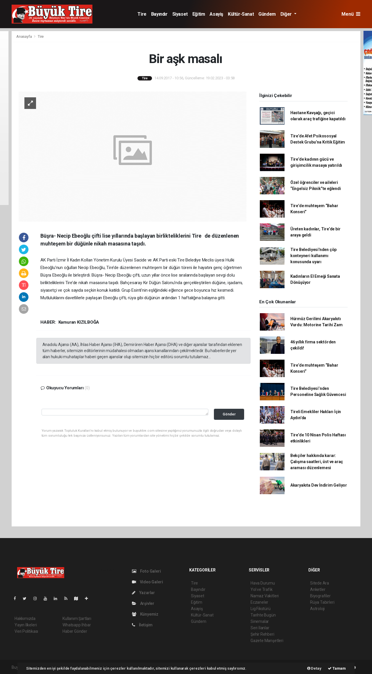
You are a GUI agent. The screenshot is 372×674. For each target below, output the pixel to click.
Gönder (229, 414)
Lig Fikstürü (261, 608)
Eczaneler (259, 602)
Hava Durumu (263, 583)
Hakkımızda (25, 618)
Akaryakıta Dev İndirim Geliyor (318, 485)
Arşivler (143, 603)
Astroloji (317, 608)
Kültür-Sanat (241, 14)
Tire (141, 14)
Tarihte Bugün (263, 615)
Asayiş (216, 14)
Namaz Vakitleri (265, 596)
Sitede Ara (319, 583)
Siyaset (180, 14)
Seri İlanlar (260, 627)
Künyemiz (145, 614)
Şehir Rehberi (262, 634)
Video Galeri (147, 582)
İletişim (142, 625)
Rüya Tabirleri (322, 602)
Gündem (267, 14)
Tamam (337, 668)
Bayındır (159, 14)
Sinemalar (260, 621)
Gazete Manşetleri (267, 640)
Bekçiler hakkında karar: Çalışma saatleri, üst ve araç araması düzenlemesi (316, 461)
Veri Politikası (26, 631)
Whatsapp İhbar (76, 625)
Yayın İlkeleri (26, 625)
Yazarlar (143, 592)
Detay (314, 668)
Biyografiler (320, 596)
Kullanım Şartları (76, 618)
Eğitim (198, 14)
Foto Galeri (146, 571)
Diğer (286, 14)
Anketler (317, 589)
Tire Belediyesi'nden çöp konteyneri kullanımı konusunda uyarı (313, 255)
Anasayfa (24, 36)
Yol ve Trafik (262, 589)
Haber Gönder (74, 631)
